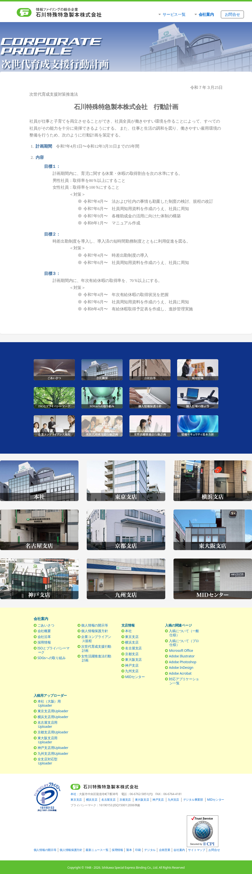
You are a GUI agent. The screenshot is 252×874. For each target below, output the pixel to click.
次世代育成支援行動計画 (96, 648)
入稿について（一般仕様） (184, 632)
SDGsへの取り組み (52, 657)
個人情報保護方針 (94, 630)
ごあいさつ (46, 625)
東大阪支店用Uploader (47, 740)
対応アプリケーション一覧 (184, 681)
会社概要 (44, 630)
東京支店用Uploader (53, 711)
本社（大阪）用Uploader (49, 703)
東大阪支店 (133, 659)
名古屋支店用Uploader (47, 724)
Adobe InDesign (181, 667)
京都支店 (131, 654)
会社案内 (179, 850)
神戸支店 (131, 665)
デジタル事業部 (193, 800)
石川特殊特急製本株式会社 (69, 12)
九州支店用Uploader (53, 753)
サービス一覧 (174, 14)
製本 (129, 850)
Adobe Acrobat (180, 673)
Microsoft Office (181, 650)
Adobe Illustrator (182, 656)
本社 (128, 630)
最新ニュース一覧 (97, 850)
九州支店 (131, 671)
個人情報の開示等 (94, 625)
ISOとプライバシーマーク (54, 650)
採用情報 (44, 642)
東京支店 (131, 636)
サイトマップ (196, 850)
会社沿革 (44, 636)
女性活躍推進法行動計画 (96, 658)
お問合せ (214, 850)
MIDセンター (135, 676)
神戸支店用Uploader (53, 747)
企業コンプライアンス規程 (96, 638)
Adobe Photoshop (182, 662)
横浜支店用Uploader (53, 716)
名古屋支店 (133, 648)
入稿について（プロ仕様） (184, 642)
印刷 (138, 850)
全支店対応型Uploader (47, 761)
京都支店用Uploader (53, 732)
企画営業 (164, 850)
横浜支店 (131, 642)
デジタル (150, 850)
